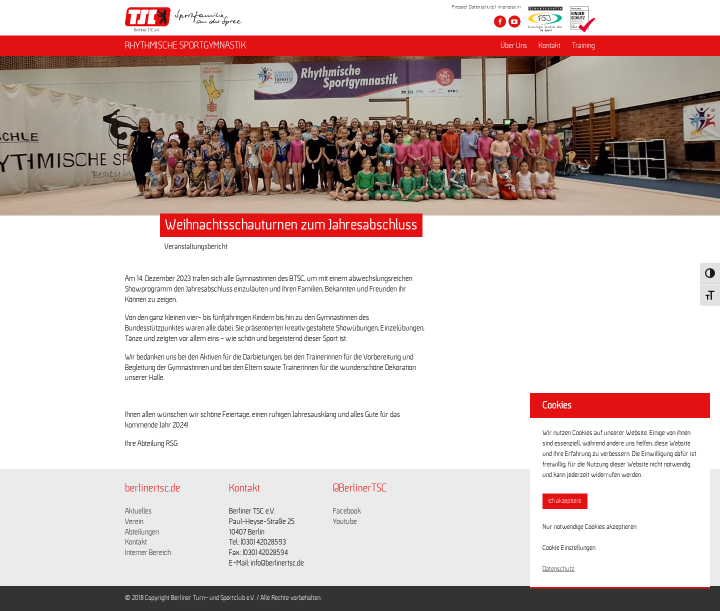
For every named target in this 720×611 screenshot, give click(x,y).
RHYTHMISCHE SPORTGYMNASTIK (185, 45)
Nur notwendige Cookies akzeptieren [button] (589, 527)
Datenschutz (481, 7)
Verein (134, 522)
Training (583, 46)
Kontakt (549, 46)
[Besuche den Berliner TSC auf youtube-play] (514, 22)
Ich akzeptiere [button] (565, 501)
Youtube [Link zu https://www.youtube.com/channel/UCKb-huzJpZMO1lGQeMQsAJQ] (345, 522)
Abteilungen (142, 532)
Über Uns (513, 46)
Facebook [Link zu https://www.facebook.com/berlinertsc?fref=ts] (347, 511)
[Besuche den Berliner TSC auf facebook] (500, 22)
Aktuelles (138, 511)
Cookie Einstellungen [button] (569, 548)
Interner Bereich (148, 552)
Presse (459, 7)
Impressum (509, 7)
